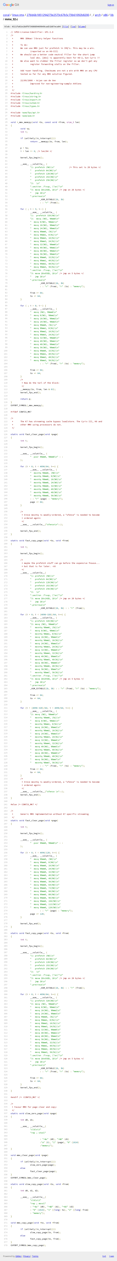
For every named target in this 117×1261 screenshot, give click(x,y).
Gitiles (18, 1256)
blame (82, 26)
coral (6, 15)
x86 (105, 15)
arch (98, 15)
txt (104, 1256)
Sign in (111, 4)
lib (112, 15)
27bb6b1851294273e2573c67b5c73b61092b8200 (58, 15)
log (73, 26)
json (111, 1256)
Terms (35, 1256)
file (65, 26)
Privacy (26, 1256)
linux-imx (18, 15)
